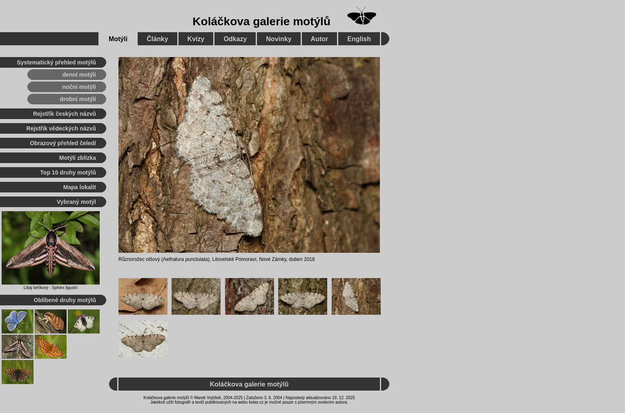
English (359, 38)
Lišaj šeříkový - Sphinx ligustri (51, 287)
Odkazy (235, 38)
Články (157, 38)
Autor (319, 38)
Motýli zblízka (77, 158)
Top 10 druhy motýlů (68, 172)
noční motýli (79, 87)
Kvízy (196, 38)
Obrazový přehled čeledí (63, 143)
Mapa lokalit (79, 187)
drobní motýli (78, 99)
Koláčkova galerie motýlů (261, 21)
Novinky (278, 38)
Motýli (118, 38)
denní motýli (79, 74)
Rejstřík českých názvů (64, 113)
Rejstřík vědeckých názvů (61, 128)
